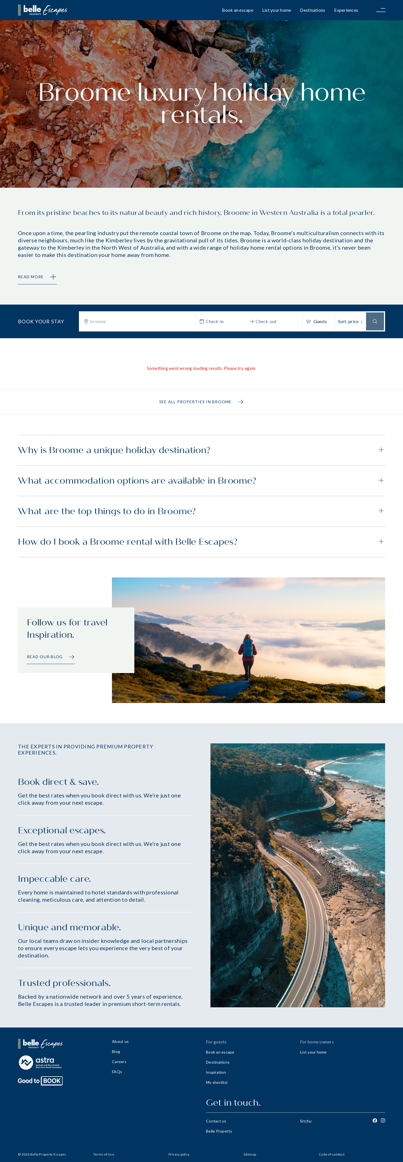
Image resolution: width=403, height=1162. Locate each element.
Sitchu (306, 1121)
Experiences (346, 10)
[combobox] (141, 321)
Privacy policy (179, 1154)
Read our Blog (51, 656)
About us (120, 1041)
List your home (276, 10)
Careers (119, 1061)
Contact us (216, 1121)
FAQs (117, 1071)
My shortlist (217, 1082)
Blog (116, 1051)
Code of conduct (332, 1154)
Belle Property (219, 1131)
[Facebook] (374, 1120)
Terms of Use (103, 1154)
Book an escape (237, 10)
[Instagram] (383, 1120)
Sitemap (249, 1154)
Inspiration (216, 1072)
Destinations (312, 10)
